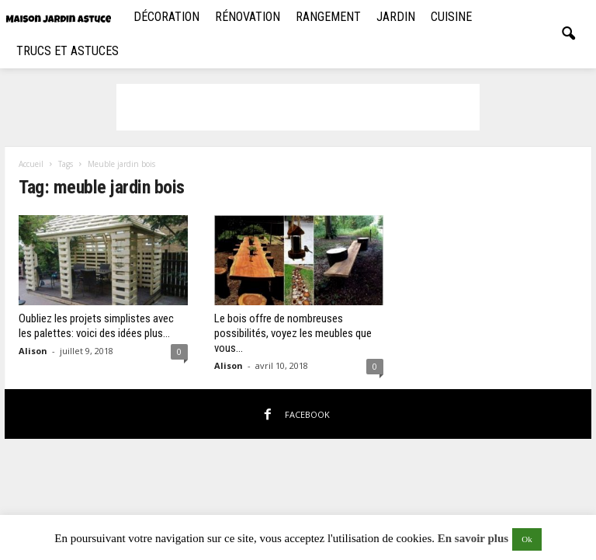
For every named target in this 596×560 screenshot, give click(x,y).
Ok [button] (527, 539)
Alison (33, 351)
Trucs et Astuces (67, 50)
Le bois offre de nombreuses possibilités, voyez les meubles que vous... (293, 333)
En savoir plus (473, 538)
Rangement (328, 16)
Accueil (31, 163)
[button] (568, 34)
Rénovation (247, 16)
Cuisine (451, 16)
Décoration (166, 16)
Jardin (395, 16)
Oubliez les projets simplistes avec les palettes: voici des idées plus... (96, 325)
